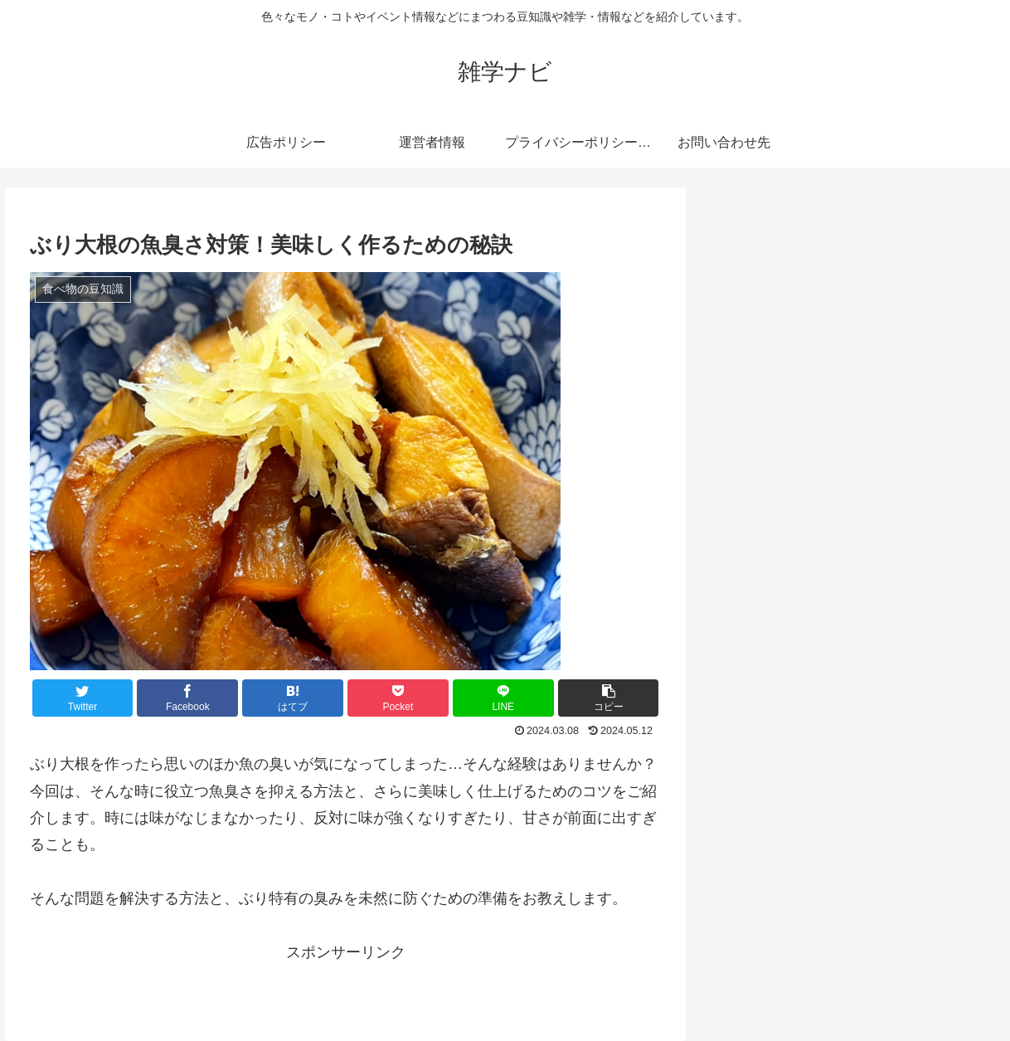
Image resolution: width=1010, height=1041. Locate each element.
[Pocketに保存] (398, 698)
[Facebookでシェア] (187, 698)
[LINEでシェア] (503, 698)
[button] (608, 698)
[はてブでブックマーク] (292, 698)
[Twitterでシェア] (83, 698)
